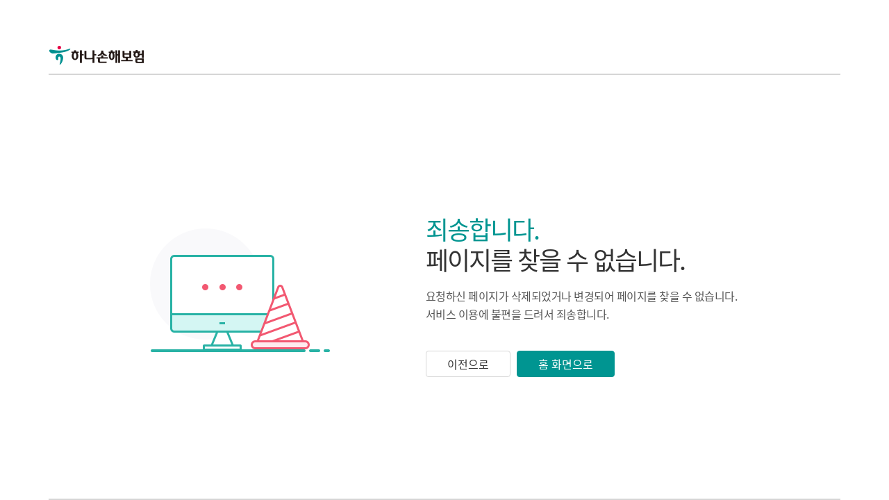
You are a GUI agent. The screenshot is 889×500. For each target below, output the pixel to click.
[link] (112, 35)
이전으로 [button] (468, 364)
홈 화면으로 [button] (565, 364)
